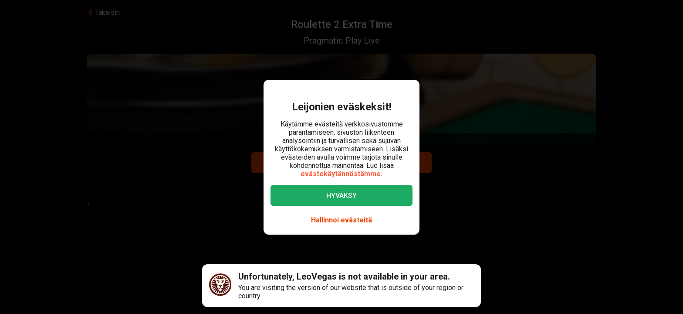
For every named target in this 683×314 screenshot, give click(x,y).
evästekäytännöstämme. (341, 174)
